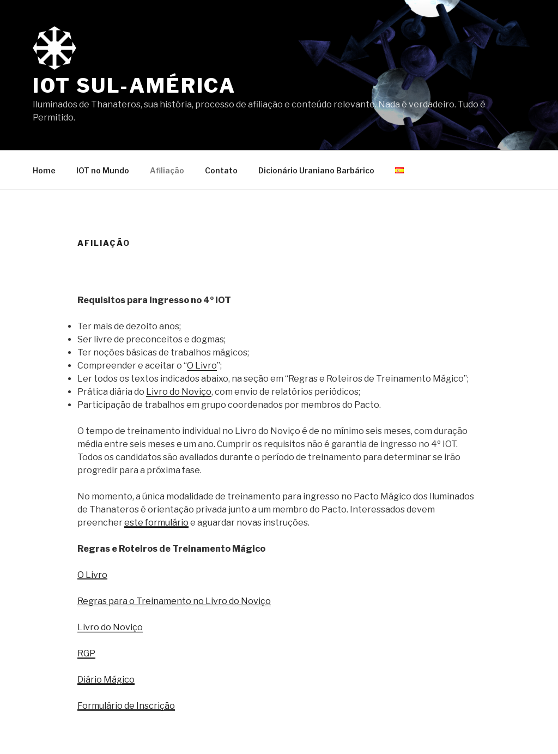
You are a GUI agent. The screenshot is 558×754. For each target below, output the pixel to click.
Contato (221, 170)
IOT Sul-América (134, 86)
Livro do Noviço (178, 392)
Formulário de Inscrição (126, 706)
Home (44, 170)
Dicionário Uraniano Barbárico (316, 170)
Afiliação (167, 170)
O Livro (202, 365)
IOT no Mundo (102, 170)
